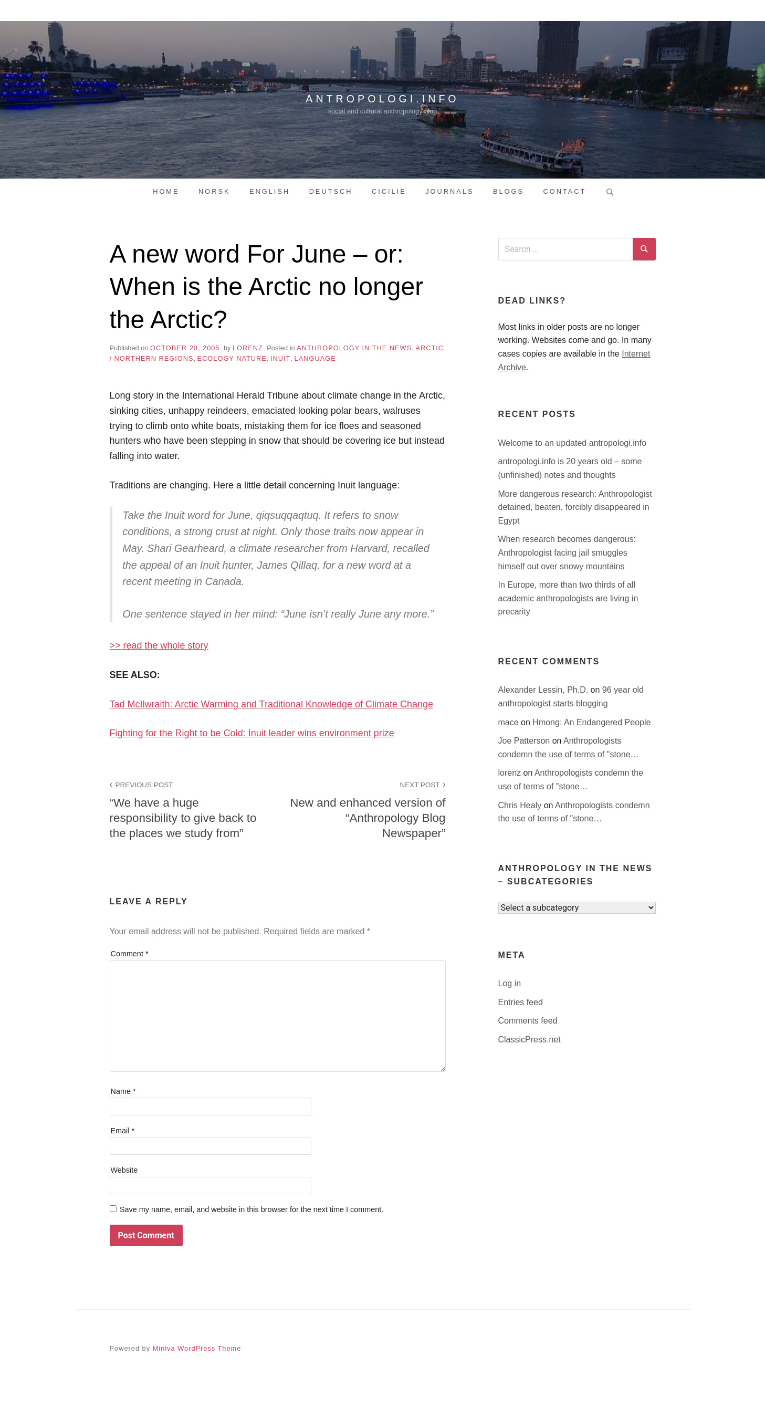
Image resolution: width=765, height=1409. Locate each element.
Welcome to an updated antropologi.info (572, 443)
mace (509, 722)
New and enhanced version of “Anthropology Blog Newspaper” (367, 809)
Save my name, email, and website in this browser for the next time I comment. (251, 1209)
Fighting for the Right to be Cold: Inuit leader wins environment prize (252, 733)
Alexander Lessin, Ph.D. (544, 689)
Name (123, 1091)
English (269, 191)
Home (166, 191)
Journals (449, 191)
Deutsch (331, 191)
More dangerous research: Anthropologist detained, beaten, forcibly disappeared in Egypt (575, 507)
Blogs (508, 191)
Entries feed (520, 1002)
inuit (280, 358)
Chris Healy (521, 805)
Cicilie (389, 191)
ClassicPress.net (529, 1039)
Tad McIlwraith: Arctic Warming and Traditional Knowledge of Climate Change (272, 704)
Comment (130, 953)
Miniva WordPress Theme (197, 1348)
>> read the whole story (159, 645)
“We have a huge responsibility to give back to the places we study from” (188, 809)
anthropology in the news (354, 348)
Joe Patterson (525, 740)
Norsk (214, 191)
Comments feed (528, 1020)
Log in (509, 983)
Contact (564, 191)
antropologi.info (383, 97)
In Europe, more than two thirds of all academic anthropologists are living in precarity (568, 598)
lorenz (248, 348)
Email (123, 1130)
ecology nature (232, 358)
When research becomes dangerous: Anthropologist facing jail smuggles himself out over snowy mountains (567, 552)
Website (124, 1170)
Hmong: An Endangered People (591, 722)
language (315, 358)
